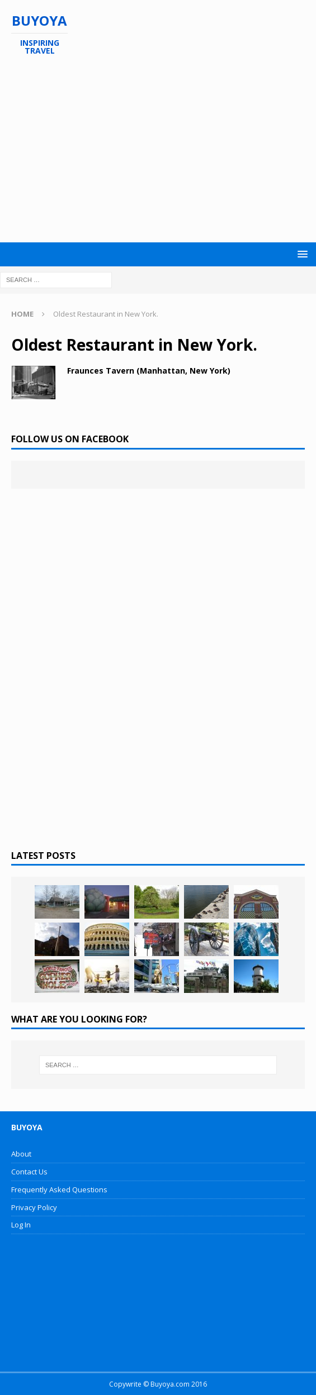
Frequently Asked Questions (59, 1189)
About (21, 1154)
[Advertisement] (163, 149)
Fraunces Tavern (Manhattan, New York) (148, 370)
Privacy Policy (34, 1207)
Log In (21, 1225)
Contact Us (29, 1172)
